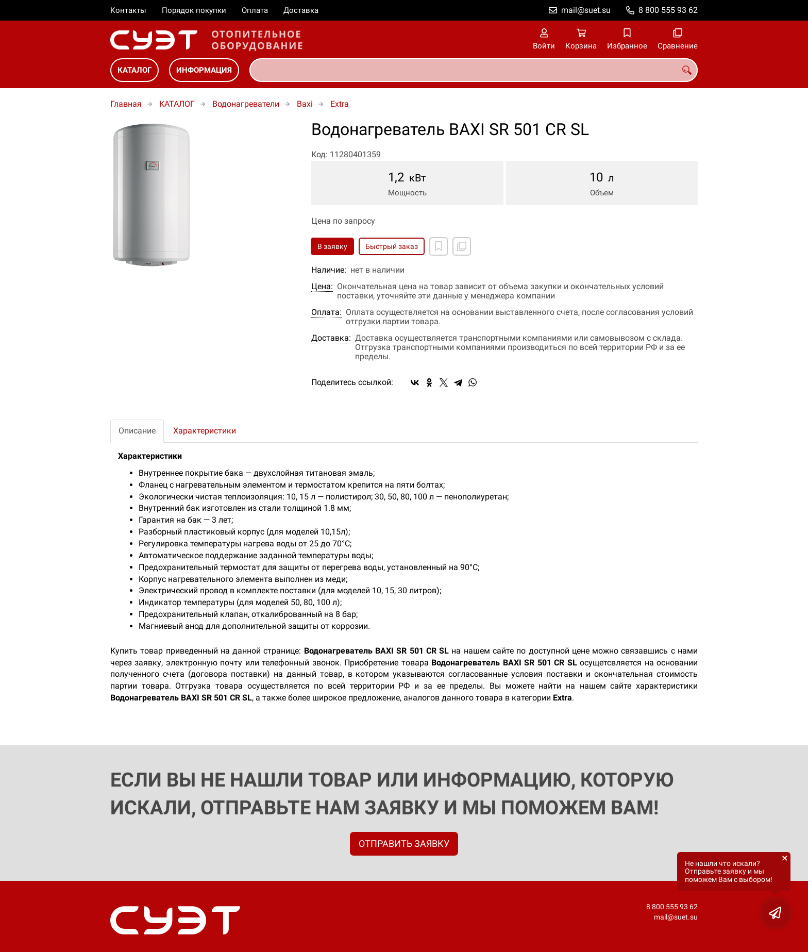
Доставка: (331, 338)
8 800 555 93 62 (668, 10)
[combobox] (473, 70)
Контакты (128, 10)
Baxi (305, 104)
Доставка (300, 10)
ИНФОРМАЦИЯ (204, 70)
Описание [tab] (137, 431)
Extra (339, 104)
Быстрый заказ (391, 246)
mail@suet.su (586, 10)
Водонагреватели (245, 104)
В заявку (332, 246)
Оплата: (326, 312)
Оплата (255, 10)
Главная (126, 104)
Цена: (322, 286)
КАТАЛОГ (134, 70)
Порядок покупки (194, 10)
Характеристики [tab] (204, 431)
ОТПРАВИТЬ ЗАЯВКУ (404, 843)
